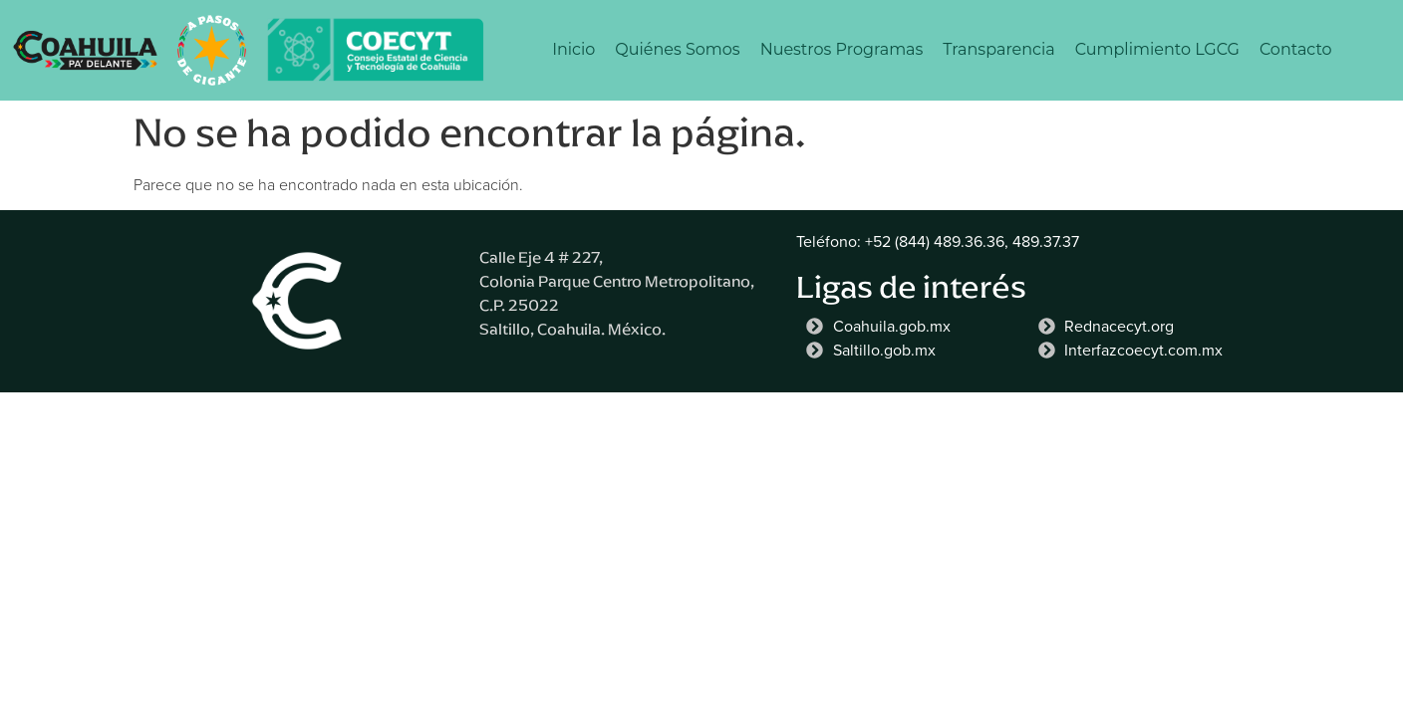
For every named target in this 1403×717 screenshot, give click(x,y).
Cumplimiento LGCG (1157, 49)
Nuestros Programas (842, 49)
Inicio (573, 49)
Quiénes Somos (677, 49)
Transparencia (998, 49)
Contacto (1296, 49)
